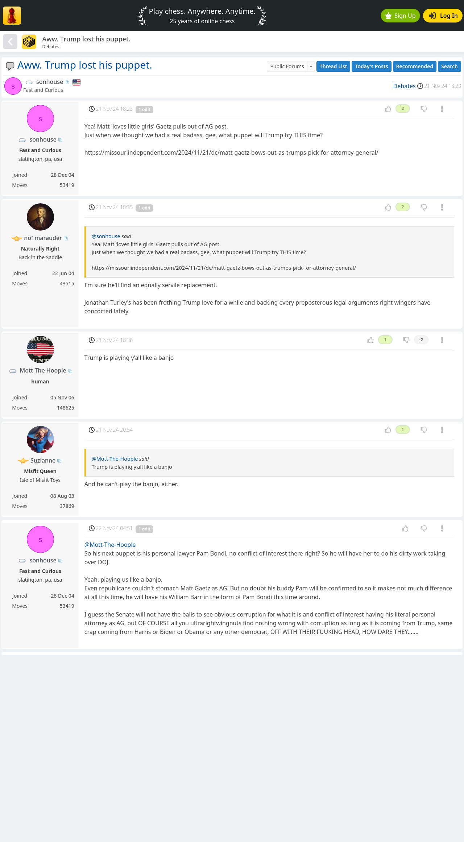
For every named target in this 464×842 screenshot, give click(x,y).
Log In (443, 16)
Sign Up (400, 16)
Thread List (333, 66)
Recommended (415, 66)
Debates (404, 86)
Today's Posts (371, 66)
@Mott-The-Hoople (115, 458)
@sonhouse (106, 236)
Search (449, 66)
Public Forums (287, 66)
